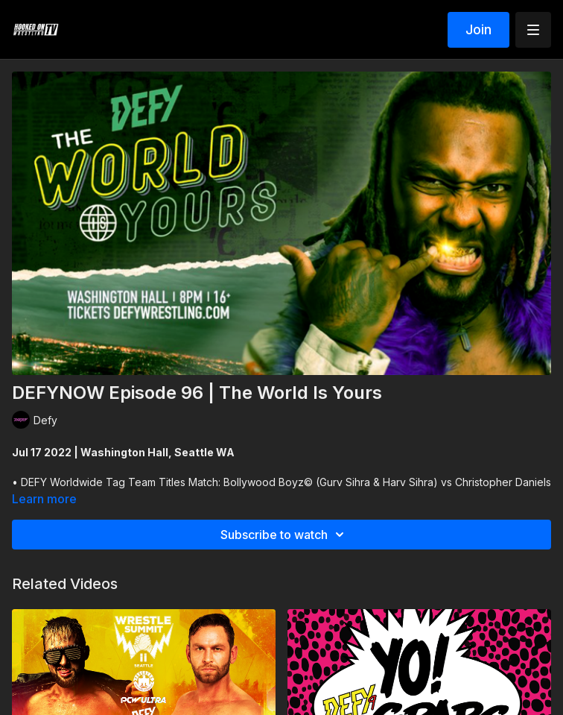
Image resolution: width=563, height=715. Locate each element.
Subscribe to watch (284, 535)
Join (478, 29)
